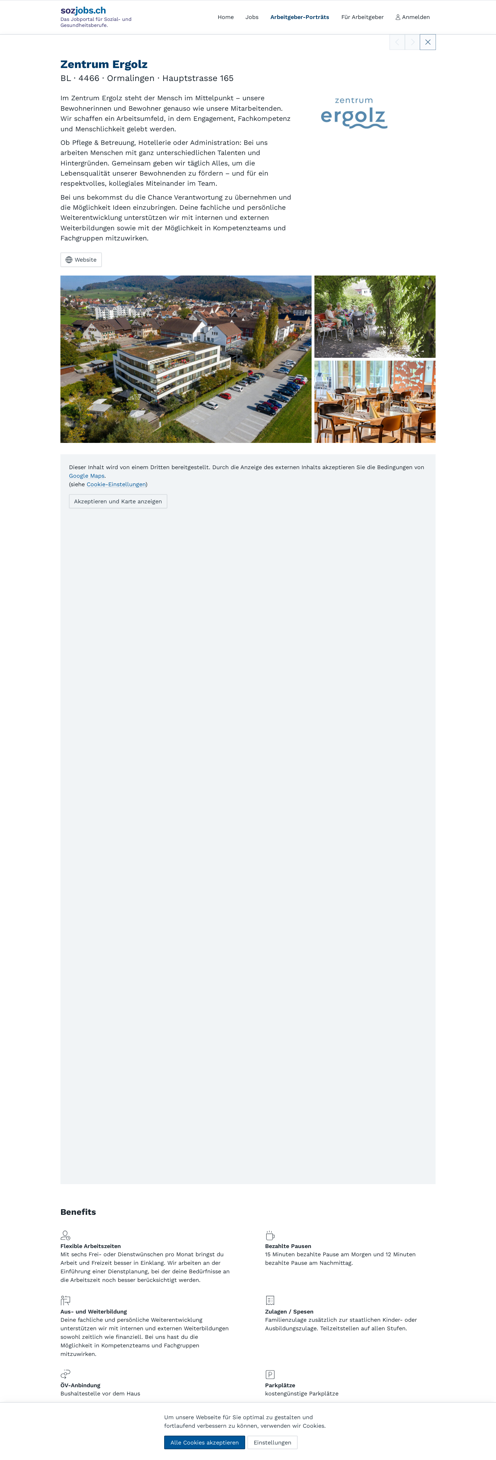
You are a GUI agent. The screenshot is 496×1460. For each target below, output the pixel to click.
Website (80, 259)
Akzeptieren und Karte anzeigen (118, 501)
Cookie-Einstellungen (116, 484)
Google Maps (86, 475)
